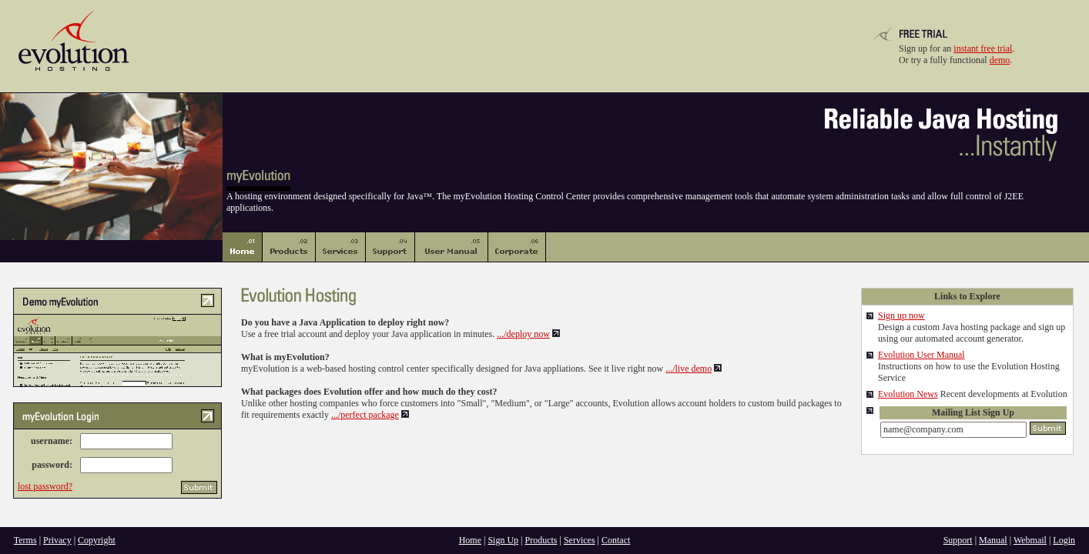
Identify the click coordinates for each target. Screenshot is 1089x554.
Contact (615, 540)
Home (470, 540)
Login (1064, 540)
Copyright (97, 540)
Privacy (57, 540)
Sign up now (901, 315)
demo (1000, 60)
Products (541, 540)
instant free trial (982, 48)
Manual (993, 540)
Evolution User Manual (921, 354)
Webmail (1030, 540)
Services (579, 540)
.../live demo (688, 368)
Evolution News (908, 394)
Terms (25, 540)
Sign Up (503, 540)
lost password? (45, 486)
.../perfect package (365, 414)
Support (958, 540)
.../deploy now (523, 334)
